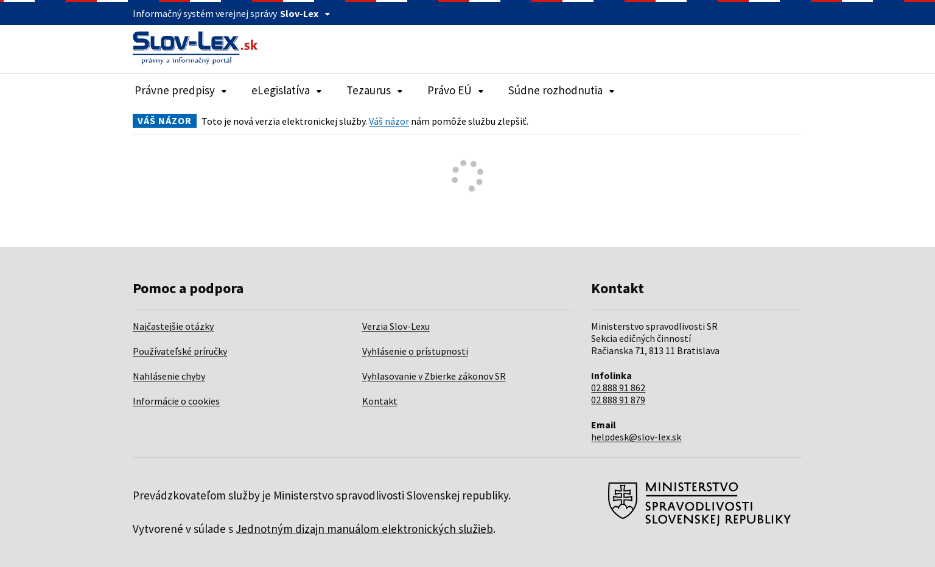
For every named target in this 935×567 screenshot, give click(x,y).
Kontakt (379, 401)
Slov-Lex (305, 13)
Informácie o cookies (176, 401)
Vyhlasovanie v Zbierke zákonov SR (434, 376)
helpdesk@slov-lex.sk (636, 437)
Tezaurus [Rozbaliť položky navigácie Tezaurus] (374, 90)
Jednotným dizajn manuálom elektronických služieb (364, 528)
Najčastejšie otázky (173, 326)
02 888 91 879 (618, 400)
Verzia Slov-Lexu (396, 326)
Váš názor (389, 121)
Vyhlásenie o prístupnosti (415, 351)
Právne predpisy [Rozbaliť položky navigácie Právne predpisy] (181, 90)
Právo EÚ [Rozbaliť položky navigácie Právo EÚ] (455, 90)
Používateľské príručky (180, 351)
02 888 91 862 (618, 387)
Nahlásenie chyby (169, 376)
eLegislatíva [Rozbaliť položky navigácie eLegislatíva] (286, 90)
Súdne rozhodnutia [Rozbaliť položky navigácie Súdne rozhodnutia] (561, 90)
